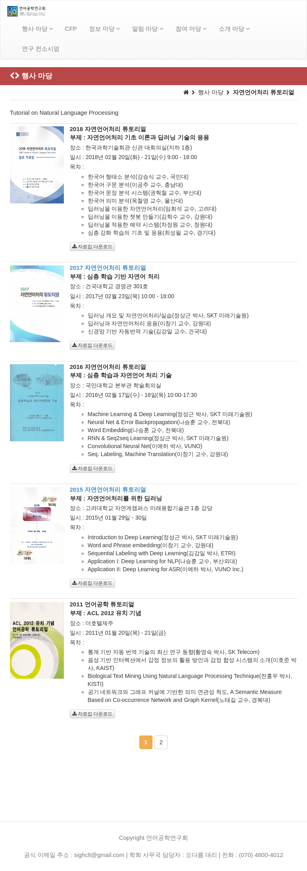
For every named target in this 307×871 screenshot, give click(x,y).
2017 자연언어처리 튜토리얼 (108, 267)
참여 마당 (191, 28)
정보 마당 (104, 28)
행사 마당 (37, 28)
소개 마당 (234, 28)
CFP (71, 28)
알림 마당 (147, 28)
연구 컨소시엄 (40, 48)
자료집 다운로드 (92, 246)
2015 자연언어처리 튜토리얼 (108, 489)
